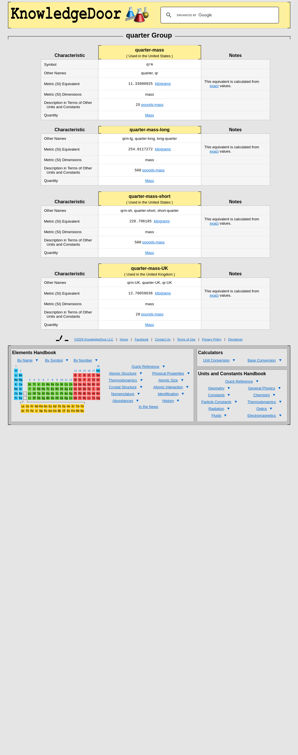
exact (214, 86)
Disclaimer (235, 340)
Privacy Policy (211, 340)
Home (124, 340)
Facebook (141, 340)
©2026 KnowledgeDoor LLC (93, 340)
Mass (149, 116)
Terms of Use (186, 340)
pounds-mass (152, 105)
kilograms (163, 84)
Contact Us (162, 340)
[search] (219, 15)
